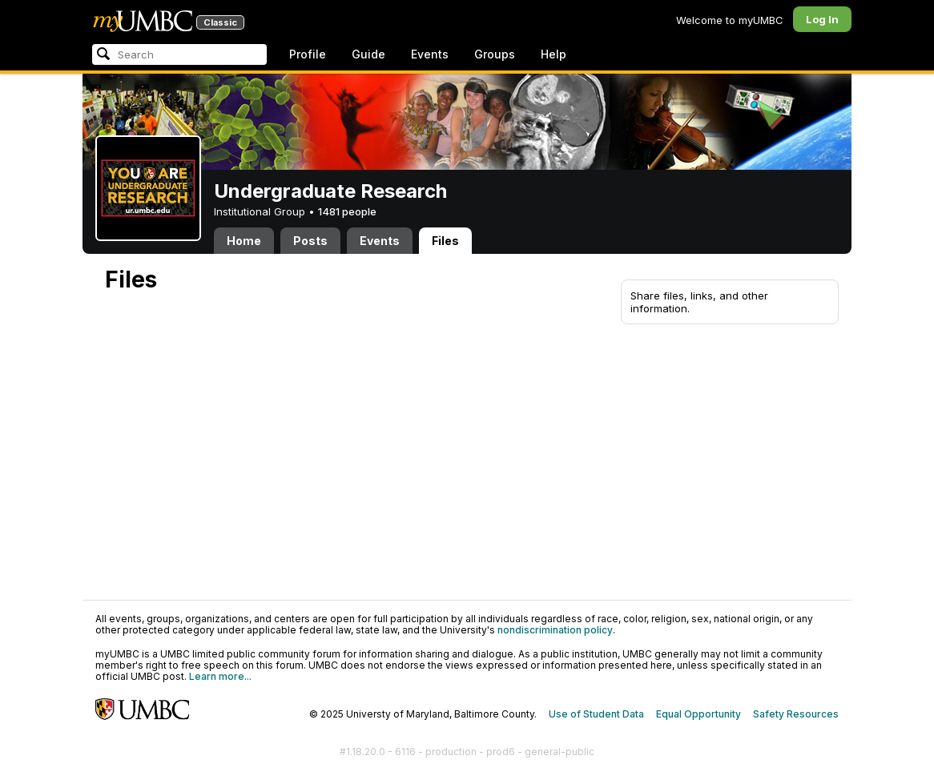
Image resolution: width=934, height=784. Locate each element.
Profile (307, 54)
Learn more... (220, 676)
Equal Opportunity (698, 714)
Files (445, 240)
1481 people (347, 211)
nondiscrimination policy (555, 630)
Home (244, 240)
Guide (368, 54)
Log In (822, 19)
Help (553, 54)
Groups (494, 54)
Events (430, 54)
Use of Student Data (596, 714)
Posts (310, 240)
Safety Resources (796, 714)
